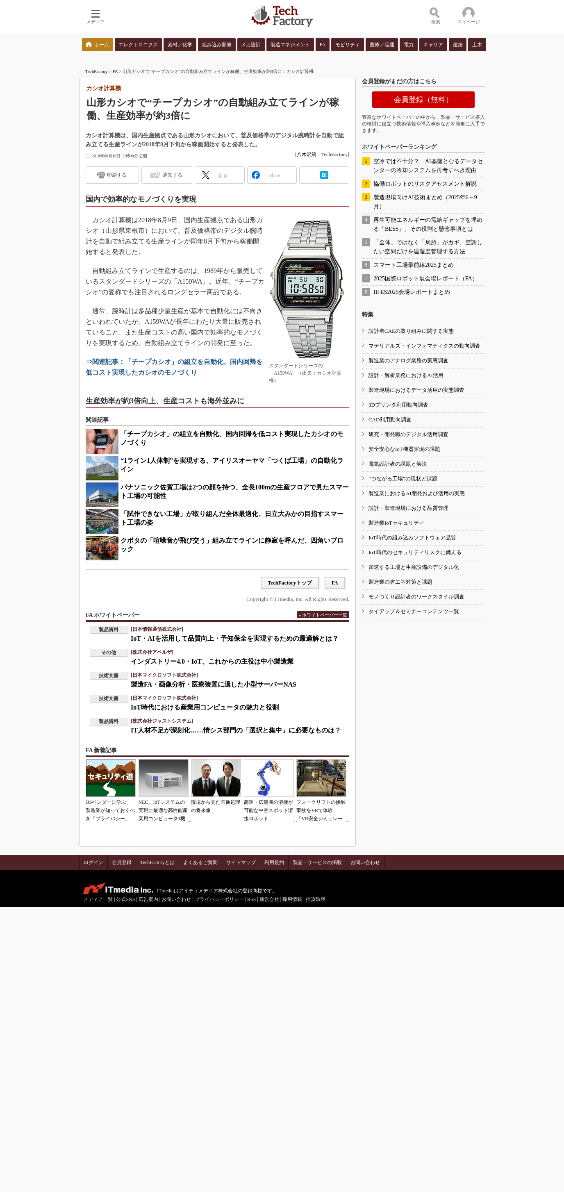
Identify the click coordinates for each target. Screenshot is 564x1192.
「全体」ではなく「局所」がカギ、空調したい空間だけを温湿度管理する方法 (427, 247)
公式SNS (125, 899)
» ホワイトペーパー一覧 (323, 614)
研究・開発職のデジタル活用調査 (408, 434)
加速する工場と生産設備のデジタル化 (413, 567)
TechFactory (96, 71)
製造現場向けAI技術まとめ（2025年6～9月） (425, 201)
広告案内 (148, 899)
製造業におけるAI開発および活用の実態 (416, 493)
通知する (172, 175)
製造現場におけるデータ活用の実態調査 (416, 390)
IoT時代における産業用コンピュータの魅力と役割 (205, 707)
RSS (251, 899)
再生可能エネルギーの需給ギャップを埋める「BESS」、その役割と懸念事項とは (427, 224)
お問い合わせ (365, 862)
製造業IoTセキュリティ (396, 523)
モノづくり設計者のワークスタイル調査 (416, 597)
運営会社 (269, 899)
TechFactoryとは (157, 862)
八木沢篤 (306, 154)
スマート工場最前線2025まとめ (413, 265)
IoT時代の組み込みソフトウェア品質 (412, 538)
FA (115, 71)
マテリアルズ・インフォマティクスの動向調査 (424, 346)
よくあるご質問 (200, 862)
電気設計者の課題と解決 (397, 464)
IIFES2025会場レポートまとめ (411, 292)
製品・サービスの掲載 (317, 862)
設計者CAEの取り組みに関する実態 (411, 331)
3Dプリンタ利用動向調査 (398, 405)
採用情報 (292, 899)
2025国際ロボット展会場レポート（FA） (425, 278)
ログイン (93, 862)
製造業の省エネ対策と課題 (400, 582)
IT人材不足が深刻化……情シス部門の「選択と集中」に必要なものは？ (236, 730)
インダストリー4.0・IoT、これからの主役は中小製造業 (212, 661)
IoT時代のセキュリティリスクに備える (415, 552)
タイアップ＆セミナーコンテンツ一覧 (413, 611)
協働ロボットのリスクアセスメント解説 (425, 184)
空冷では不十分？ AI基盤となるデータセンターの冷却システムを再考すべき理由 (428, 165)
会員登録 (122, 862)
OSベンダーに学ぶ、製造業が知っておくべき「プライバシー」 (110, 810)
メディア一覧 (98, 899)
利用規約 (274, 862)
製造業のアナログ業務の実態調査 (408, 360)
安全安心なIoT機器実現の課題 (404, 449)
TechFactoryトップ (290, 583)
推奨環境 (315, 899)
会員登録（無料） (423, 100)
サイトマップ (241, 862)
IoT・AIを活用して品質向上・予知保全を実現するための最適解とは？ (235, 638)
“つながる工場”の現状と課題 (402, 478)
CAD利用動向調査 (390, 419)
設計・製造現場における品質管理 (408, 508)
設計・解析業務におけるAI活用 (405, 375)
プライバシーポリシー (219, 899)
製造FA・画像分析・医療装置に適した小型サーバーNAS (213, 684)
